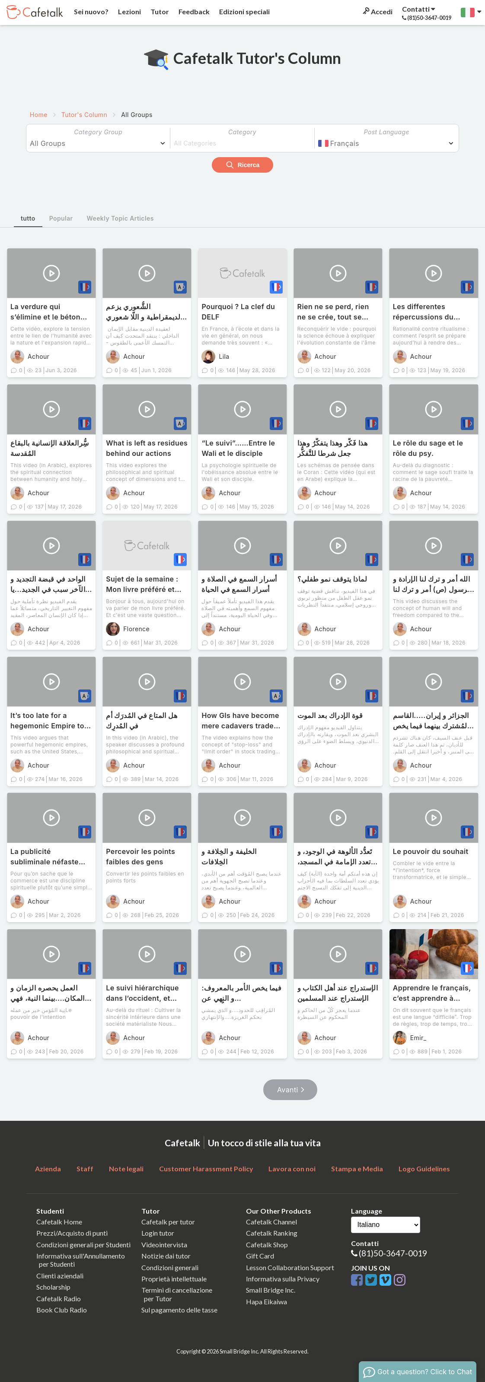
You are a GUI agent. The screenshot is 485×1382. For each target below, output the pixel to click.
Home (39, 114)
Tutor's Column (84, 114)
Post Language (386, 132)
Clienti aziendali (59, 1275)
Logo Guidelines (424, 1168)
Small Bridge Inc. (270, 1290)
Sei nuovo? (90, 11)
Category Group (98, 132)
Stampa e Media (357, 1168)
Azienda (48, 1168)
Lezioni (129, 11)
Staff (85, 1168)
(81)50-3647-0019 (393, 1253)
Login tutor (157, 1233)
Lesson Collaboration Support (290, 1267)
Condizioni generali (169, 1267)
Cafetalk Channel (271, 1222)
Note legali (126, 1168)
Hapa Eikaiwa (266, 1301)
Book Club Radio (61, 1310)
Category (242, 132)
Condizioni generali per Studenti (83, 1244)
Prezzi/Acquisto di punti (72, 1233)
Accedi (376, 11)
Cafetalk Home (59, 1222)
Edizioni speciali (244, 11)
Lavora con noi (292, 1168)
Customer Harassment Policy (206, 1168)
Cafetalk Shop (267, 1244)
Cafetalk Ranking (271, 1233)
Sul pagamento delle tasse (179, 1310)
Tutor (159, 11)
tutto (28, 218)
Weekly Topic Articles (120, 218)
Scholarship (53, 1287)
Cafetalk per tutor (168, 1222)
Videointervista (164, 1244)
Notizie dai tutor (166, 1256)
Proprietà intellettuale (174, 1278)
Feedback (193, 11)
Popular (61, 218)
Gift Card (260, 1256)
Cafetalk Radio (58, 1298)
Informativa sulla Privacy (282, 1278)
